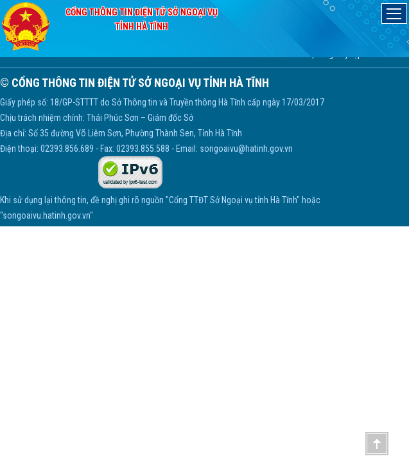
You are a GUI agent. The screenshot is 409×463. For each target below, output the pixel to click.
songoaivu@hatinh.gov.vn (246, 148)
